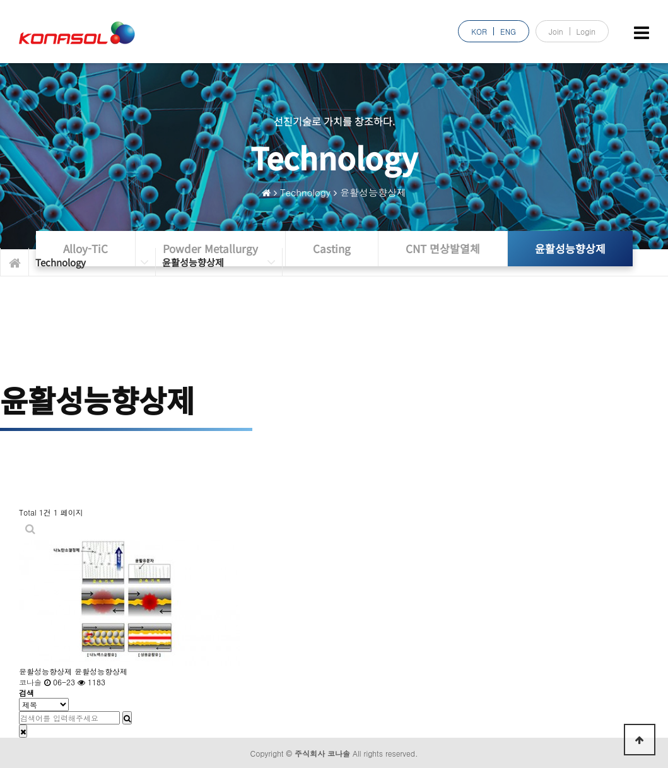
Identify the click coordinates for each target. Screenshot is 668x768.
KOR (479, 31)
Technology (305, 192)
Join (556, 31)
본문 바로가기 (0, 0)
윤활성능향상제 (373, 192)
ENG (508, 31)
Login (586, 31)
